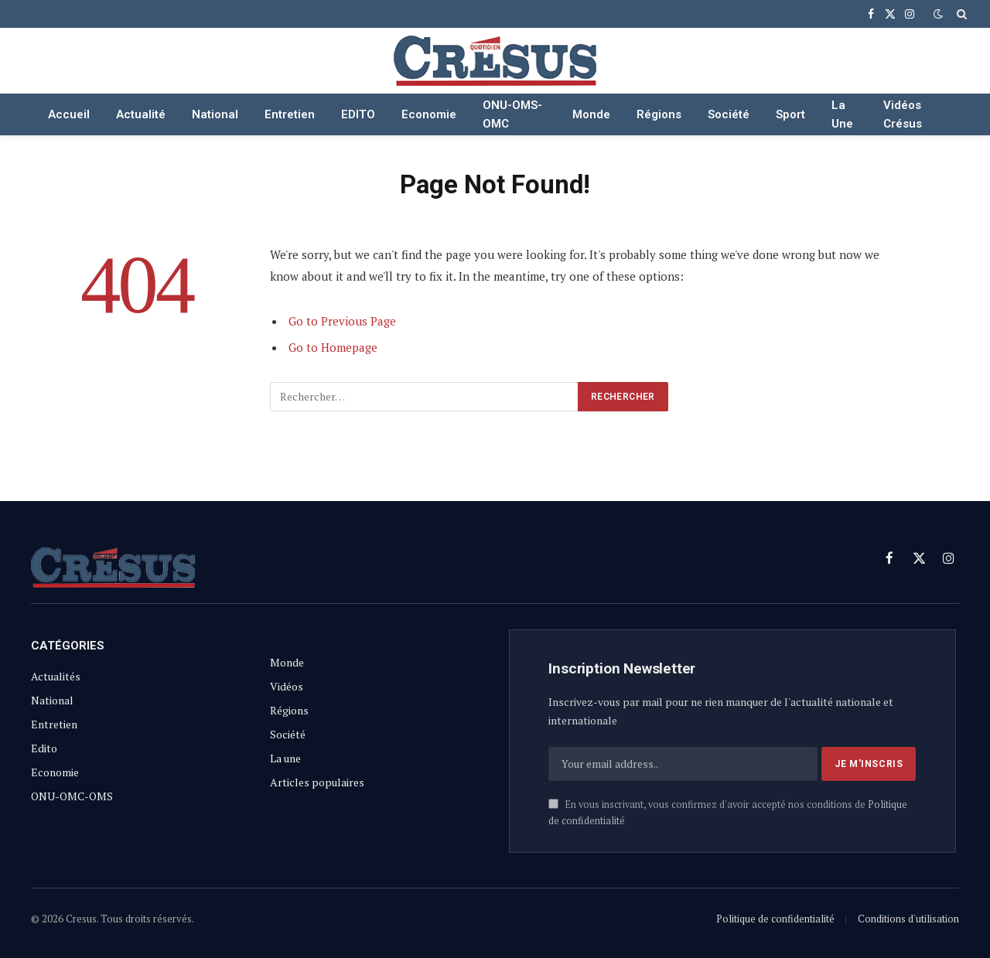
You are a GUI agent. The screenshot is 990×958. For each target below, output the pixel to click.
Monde (591, 114)
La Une (842, 114)
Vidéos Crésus (902, 114)
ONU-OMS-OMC (512, 114)
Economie (428, 114)
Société (728, 114)
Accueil (69, 114)
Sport (790, 114)
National (215, 114)
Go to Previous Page (342, 321)
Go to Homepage (332, 347)
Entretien (290, 114)
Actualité (141, 114)
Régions (659, 114)
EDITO (358, 114)
